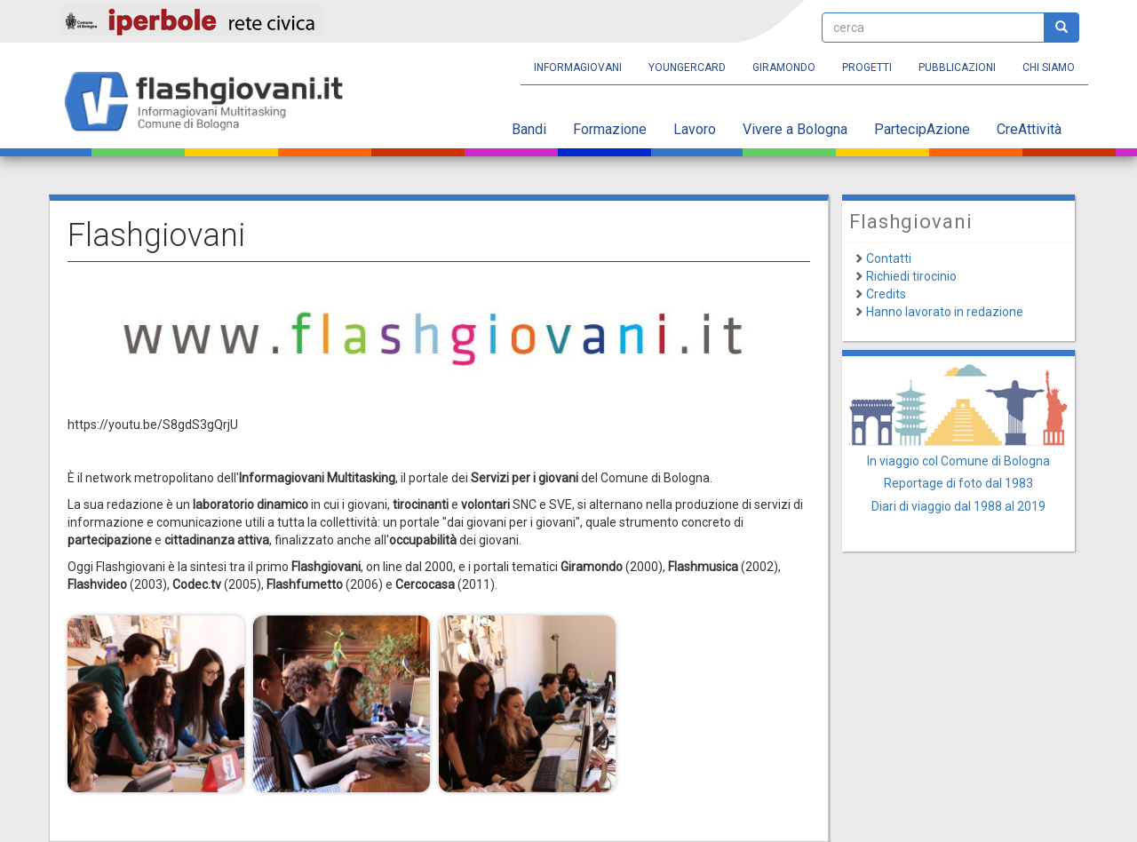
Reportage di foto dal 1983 (958, 483)
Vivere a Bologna (795, 129)
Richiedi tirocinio (911, 276)
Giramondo (783, 67)
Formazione (610, 129)
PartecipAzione (922, 129)
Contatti (888, 258)
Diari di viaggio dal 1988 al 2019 (958, 506)
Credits (886, 294)
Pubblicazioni (957, 67)
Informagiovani (578, 67)
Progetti (867, 67)
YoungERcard (687, 67)
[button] (156, 704)
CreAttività (1029, 129)
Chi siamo (1048, 67)
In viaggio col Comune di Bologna (958, 461)
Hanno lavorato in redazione (944, 312)
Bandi (529, 129)
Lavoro (694, 129)
